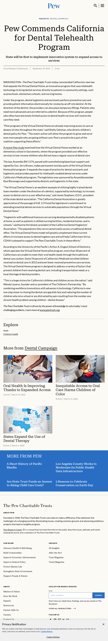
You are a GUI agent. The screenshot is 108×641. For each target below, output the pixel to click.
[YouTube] (67, 620)
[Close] (103, 627)
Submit (98, 595)
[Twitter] (63, 620)
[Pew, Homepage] (54, 5)
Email (51, 591)
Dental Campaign (41, 348)
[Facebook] (50, 620)
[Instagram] (55, 620)
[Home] (27, 505)
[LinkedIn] (59, 620)
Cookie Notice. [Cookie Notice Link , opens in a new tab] (47, 634)
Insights (53, 543)
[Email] (71, 595)
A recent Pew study (13, 147)
